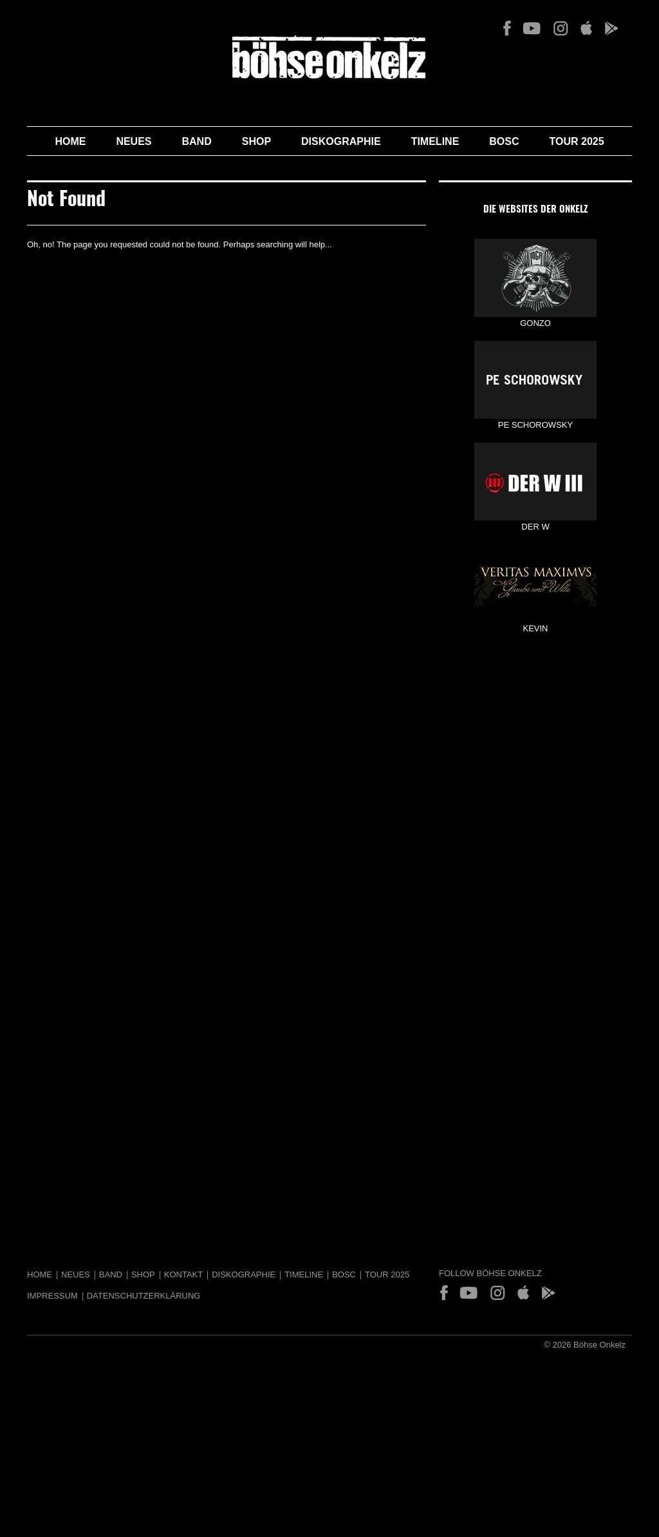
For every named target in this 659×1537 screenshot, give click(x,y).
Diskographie (341, 141)
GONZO (535, 278)
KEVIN (535, 583)
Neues (133, 141)
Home (70, 141)
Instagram (561, 28)
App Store (586, 28)
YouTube (532, 28)
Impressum (52, 1296)
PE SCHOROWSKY (535, 380)
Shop (256, 141)
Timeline (435, 141)
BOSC (504, 141)
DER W (535, 481)
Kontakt (183, 1274)
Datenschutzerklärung (144, 1296)
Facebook (507, 28)
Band (197, 141)
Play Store (610, 28)
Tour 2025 (577, 141)
